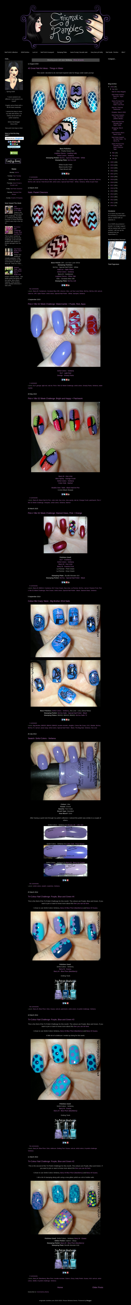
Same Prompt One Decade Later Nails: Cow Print (118, 102)
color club (55, 500)
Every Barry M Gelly (97, 52)
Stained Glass (85, 590)
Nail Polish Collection (11, 52)
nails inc (30, 293)
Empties (13, 198)
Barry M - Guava (65, 969)
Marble (93, 725)
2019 (112, 179)
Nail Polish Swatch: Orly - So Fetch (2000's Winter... (118, 116)
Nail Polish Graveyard (47, 52)
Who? (123, 52)
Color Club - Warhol (65, 483)
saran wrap (44, 728)
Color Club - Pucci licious (75, 844)
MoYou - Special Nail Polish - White (72, 158)
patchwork (92, 500)
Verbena (82, 182)
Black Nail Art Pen (45, 500)
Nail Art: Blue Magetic (119, 92)
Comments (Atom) (43, 1292)
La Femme (74, 588)
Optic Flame (41, 293)
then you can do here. (81, 903)
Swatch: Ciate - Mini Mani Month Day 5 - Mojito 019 (18, 271)
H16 (90, 1278)
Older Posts (97, 1287)
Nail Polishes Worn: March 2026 (118, 133)
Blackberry (42, 1278)
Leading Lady (72, 179)
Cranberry (48, 588)
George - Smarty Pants (65, 375)
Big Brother (36, 725)
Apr (113, 89)
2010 (112, 205)
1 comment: (33, 383)
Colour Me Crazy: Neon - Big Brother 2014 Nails (49, 601)
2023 (112, 168)
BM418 (49, 725)
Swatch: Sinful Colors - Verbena (42, 738)
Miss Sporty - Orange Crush (65, 478)
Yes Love (94, 728)
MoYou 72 (31, 728)
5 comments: (33, 586)
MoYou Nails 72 (81, 715)
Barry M (35, 291)
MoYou (98, 179)
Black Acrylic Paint (55, 179)
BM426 (54, 725)
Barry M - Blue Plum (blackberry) (65, 971)
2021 (112, 174)
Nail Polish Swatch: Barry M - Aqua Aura (118, 96)
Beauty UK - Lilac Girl (75, 825)
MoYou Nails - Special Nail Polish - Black (72, 713)
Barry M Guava (91, 908)
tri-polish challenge (83, 1009)
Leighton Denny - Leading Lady (65, 153)
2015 (112, 191)
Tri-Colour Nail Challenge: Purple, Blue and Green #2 (51, 1161)
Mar (113, 153)
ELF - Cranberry (65, 560)
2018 (112, 182)
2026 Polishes (25, 52)
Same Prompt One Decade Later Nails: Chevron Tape (118, 146)
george (38, 385)
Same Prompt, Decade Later (79, 52)
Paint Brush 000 (46, 182)
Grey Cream (59, 588)
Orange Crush (84, 500)
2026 (112, 87)
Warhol (68, 502)
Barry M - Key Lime (65, 476)
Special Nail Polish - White (70, 182)
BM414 (41, 588)
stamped (76, 293)
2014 (112, 194)
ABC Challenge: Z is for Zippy (18, 208)
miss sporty (69, 500)
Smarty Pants (87, 385)
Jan (113, 158)
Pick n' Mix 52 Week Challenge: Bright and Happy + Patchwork (55, 398)
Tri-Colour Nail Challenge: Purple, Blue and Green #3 (51, 1019)
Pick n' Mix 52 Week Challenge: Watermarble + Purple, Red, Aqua (56, 304)
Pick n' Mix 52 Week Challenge (63, 385)
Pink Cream (50, 590)
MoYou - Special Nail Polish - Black (72, 578)
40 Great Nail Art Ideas (40, 179)
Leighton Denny (83, 179)
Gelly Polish (79, 1278)
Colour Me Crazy (80, 725)
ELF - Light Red (65, 373)
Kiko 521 (64, 179)
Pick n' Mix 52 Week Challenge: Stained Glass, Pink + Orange (55, 513)
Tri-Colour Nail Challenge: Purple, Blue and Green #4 (51, 897)
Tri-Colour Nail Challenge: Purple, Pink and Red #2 (18, 230)
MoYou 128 (72, 160)
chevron (63, 291)
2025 (112, 162)
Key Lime (62, 500)
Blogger (88, 1300)
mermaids (92, 179)
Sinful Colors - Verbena (65, 155)
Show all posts (78, 60)
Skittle (35, 1281)
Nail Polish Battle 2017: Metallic (18, 250)
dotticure (53, 1148)
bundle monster (63, 725)
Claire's (67, 1278)
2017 (112, 185)
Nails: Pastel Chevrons (38, 192)
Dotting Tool (61, 1148)
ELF (34, 385)
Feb (113, 155)
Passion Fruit (94, 588)
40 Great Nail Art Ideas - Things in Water (45, 68)
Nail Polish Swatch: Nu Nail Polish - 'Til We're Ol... (119, 139)
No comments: (34, 289)
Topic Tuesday (17, 176)
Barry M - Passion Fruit (65, 566)
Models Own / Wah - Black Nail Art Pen (66, 488)
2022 (112, 171)
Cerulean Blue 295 (53, 291)
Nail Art (17, 172)
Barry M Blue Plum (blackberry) (71, 908)
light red (44, 385)
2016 (112, 188)
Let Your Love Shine (76, 291)
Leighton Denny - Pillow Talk (65, 276)
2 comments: (33, 177)
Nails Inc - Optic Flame (65, 269)
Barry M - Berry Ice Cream (75, 862)
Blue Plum (42, 1009)
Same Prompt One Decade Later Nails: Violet (118, 123)
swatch (44, 886)
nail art (38, 182)
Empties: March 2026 (119, 112)
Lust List (35, 52)
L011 (88, 725)
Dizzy (72, 1278)
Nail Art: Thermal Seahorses (117, 108)
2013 (112, 197)
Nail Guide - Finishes (112, 52)
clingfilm (71, 725)
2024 (112, 165)
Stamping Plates (62, 52)
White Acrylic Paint (92, 182)
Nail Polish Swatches (16, 188)
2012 (112, 200)
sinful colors (56, 182)
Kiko (67, 291)
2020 (112, 176)
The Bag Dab (79, 728)
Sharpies (47, 502)
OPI (35, 293)
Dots (48, 1009)
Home (60, 1287)
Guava (52, 1009)
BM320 (43, 725)
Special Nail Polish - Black (71, 590)
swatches (50, 886)
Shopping (19, 198)
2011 (112, 202)
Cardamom (42, 291)
